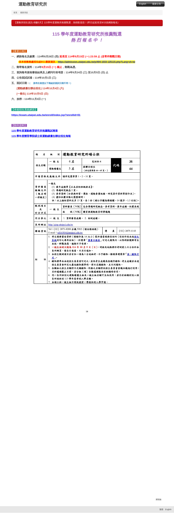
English (142, 4)
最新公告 (156, 4)
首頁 (15, 16)
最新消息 (24, 16)
